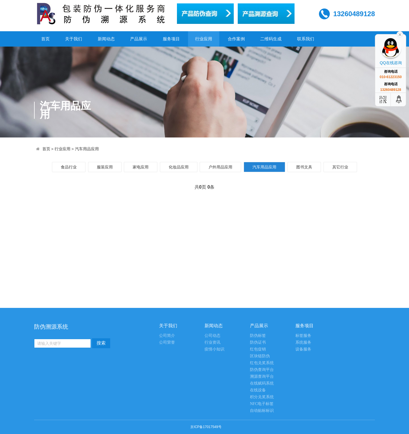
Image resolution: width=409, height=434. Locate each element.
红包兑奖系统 (262, 363)
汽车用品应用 (87, 149)
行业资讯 (212, 342)
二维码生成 (270, 38)
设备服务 (303, 349)
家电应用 (141, 167)
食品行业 (69, 167)
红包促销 (258, 349)
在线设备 (258, 390)
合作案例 (236, 38)
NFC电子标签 (262, 404)
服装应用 (105, 167)
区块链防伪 (260, 356)
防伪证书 (258, 342)
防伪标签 (258, 335)
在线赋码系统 (262, 383)
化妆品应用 (179, 167)
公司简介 (167, 335)
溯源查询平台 (262, 376)
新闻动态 (106, 38)
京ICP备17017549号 (205, 427)
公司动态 (212, 335)
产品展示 (138, 38)
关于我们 (73, 38)
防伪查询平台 (262, 370)
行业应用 (203, 38)
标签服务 (303, 335)
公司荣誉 (167, 342)
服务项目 (171, 38)
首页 (45, 38)
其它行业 (340, 167)
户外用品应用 (220, 167)
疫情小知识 (214, 349)
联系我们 (305, 38)
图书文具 (304, 167)
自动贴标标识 (262, 410)
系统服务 (303, 342)
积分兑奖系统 (262, 397)
